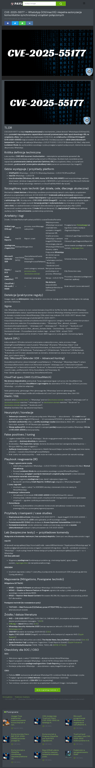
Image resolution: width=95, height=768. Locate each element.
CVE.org (12, 624)
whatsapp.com (15, 629)
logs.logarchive (77, 248)
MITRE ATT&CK (60, 645)
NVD (40, 621)
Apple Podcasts (74, 642)
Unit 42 (85, 640)
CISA (48, 632)
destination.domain (32, 274)
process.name (30, 271)
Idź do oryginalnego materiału (47, 690)
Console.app (82, 225)
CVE (36, 624)
